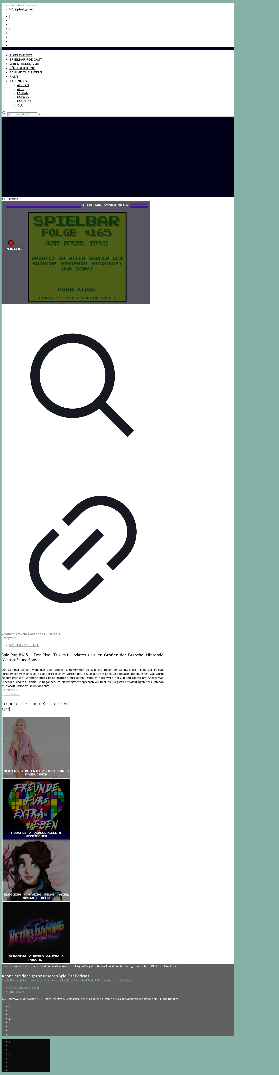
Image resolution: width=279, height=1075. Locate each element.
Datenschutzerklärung (24, 987)
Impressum (16, 991)
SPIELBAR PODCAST (24, 645)
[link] (39, 114)
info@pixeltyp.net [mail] (21, 9)
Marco (32, 633)
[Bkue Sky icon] (9, 28)
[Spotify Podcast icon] (9, 16)
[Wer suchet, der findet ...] (22, 114)
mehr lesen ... (12, 694)
